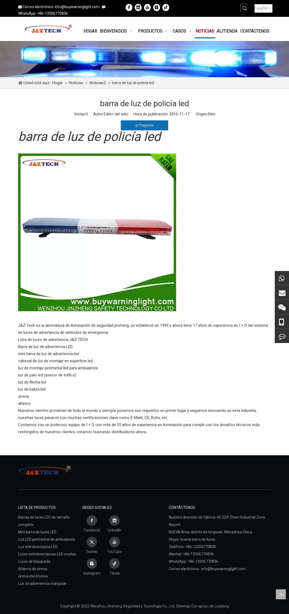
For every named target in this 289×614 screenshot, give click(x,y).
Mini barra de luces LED (37, 532)
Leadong (222, 606)
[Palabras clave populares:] (244, 8)
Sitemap (183, 606)
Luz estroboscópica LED (38, 547)
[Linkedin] (138, 7)
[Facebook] (129, 7)
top (281, 594)
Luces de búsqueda (34, 561)
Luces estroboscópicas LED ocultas (47, 554)
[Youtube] (147, 7)
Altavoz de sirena (32, 569)
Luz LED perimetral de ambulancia (46, 539)
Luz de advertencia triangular (42, 583)
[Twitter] (92, 546)
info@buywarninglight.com (77, 7)
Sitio (211, 114)
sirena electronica (33, 576)
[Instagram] (156, 7)
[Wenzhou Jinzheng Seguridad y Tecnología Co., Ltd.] (144, 59)
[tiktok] (165, 7)
